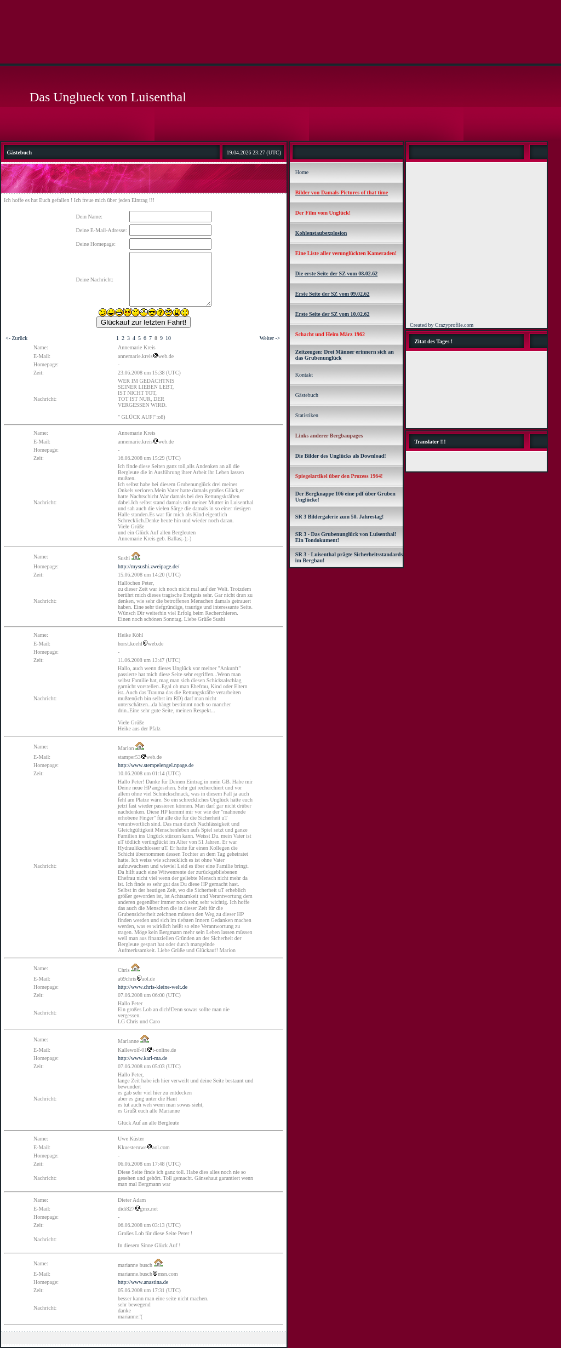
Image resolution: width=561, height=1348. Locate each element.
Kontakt (304, 375)
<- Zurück (16, 338)
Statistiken (306, 415)
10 (168, 338)
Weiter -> (270, 338)
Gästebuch (306, 395)
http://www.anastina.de (143, 1282)
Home (301, 172)
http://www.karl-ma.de (142, 1058)
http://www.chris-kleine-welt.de (152, 987)
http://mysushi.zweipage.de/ (148, 566)
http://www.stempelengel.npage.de (155, 765)
